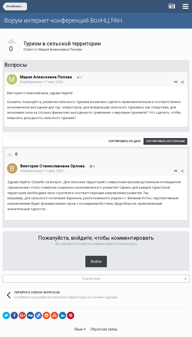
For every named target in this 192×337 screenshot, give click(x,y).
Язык (80, 329)
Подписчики (91, 278)
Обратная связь (104, 329)
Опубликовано (41, 82)
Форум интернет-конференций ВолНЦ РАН (63, 20)
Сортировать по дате (124, 141)
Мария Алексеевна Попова (60, 49)
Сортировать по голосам (165, 141)
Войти (96, 261)
